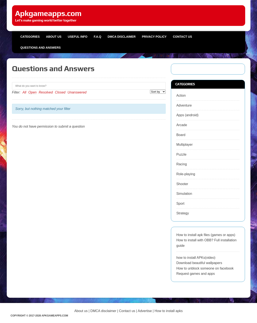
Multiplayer (184, 144)
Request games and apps (195, 273)
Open (32, 92)
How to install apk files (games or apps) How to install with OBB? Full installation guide (206, 240)
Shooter (182, 184)
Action (181, 95)
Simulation (184, 193)
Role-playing (185, 174)
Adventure (184, 105)
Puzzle (181, 154)
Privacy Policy (154, 36)
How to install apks (168, 311)
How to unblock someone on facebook (205, 268)
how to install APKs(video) (195, 257)
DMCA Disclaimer (121, 36)
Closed (60, 92)
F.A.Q (97, 36)
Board (180, 135)
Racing (181, 164)
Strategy (182, 213)
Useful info (77, 36)
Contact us (182, 36)
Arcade (181, 125)
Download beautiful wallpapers (199, 263)
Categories (30, 36)
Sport (180, 203)
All (24, 92)
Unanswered (77, 92)
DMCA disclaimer (103, 311)
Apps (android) (187, 115)
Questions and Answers (40, 47)
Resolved (46, 92)
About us (53, 36)
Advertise (145, 311)
